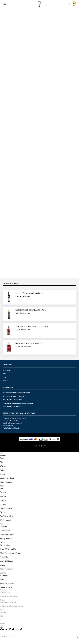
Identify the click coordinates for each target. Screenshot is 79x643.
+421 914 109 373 (12, 421)
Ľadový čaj (4, 557)
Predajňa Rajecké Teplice (11, 428)
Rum (2, 458)
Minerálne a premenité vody (10, 553)
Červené (3, 493)
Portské (3, 504)
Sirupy (2, 565)
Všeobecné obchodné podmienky (16, 393)
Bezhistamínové (6, 508)
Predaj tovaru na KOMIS (8, 602)
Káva (2, 579)
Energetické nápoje (7, 561)
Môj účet (3, 610)
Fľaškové (3, 527)
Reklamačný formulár (13, 406)
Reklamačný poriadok (12, 399)
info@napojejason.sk (15, 423)
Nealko (6, 380)
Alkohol (6, 370)
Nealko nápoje (5, 545)
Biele (2, 489)
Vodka (2, 474)
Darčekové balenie (7, 478)
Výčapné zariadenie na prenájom (11, 606)
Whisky (3, 466)
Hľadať (77, 637)
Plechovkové (5, 531)
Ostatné (3, 573)
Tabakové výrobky (7, 583)
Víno (5, 374)
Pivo (4, 377)
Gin (1, 462)
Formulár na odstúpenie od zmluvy (18, 403)
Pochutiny (4, 576)
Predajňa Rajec (8, 425)
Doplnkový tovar (6, 587)
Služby (2, 600)
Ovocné (3, 500)
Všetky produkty (6, 482)
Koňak (2, 470)
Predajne (3, 590)
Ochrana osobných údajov (14, 396)
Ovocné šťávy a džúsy (8, 549)
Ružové (3, 496)
